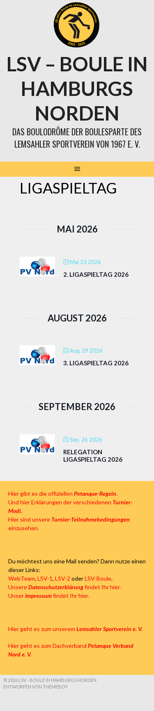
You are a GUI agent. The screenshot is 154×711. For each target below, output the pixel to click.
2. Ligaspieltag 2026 (96, 274)
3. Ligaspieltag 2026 (96, 363)
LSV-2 (62, 578)
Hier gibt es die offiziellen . (62, 493)
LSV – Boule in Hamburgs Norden (77, 88)
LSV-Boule (98, 578)
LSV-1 (45, 578)
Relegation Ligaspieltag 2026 (92, 455)
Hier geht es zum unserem (75, 628)
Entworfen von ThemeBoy (35, 686)
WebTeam (21, 578)
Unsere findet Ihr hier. (64, 586)
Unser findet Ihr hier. (48, 595)
